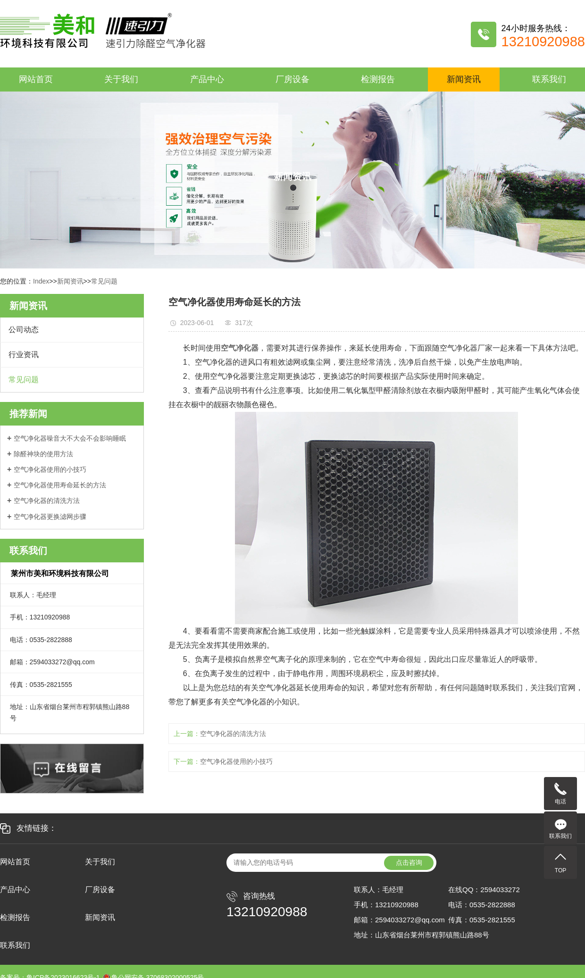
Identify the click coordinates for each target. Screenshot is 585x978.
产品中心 (207, 79)
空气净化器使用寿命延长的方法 (60, 485)
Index (41, 281)
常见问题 (104, 281)
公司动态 (23, 330)
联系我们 (549, 79)
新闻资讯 (464, 79)
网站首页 (36, 79)
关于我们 (121, 79)
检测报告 (378, 79)
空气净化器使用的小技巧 (50, 469)
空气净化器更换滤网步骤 (50, 516)
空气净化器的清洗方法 (47, 500)
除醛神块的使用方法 (43, 454)
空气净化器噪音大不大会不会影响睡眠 (70, 438)
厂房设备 (292, 79)
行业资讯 (23, 355)
